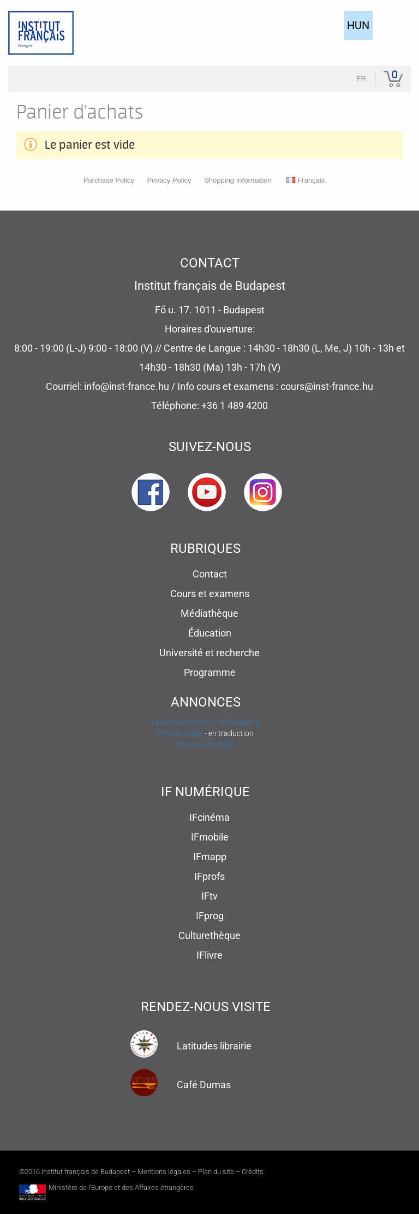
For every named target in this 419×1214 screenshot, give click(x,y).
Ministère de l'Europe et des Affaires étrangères (121, 1187)
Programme (210, 672)
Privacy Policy (169, 180)
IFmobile (210, 837)
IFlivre (209, 955)
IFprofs (209, 876)
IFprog (210, 915)
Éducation (209, 633)
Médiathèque (209, 613)
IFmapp (209, 856)
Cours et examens (209, 593)
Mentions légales (163, 1172)
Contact (210, 574)
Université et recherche (209, 652)
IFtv (209, 896)
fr (361, 78)
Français (305, 180)
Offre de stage (179, 733)
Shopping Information (238, 180)
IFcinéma (209, 817)
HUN (358, 25)
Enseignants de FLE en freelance (205, 722)
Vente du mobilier (205, 744)
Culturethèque (209, 935)
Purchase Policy (108, 180)
